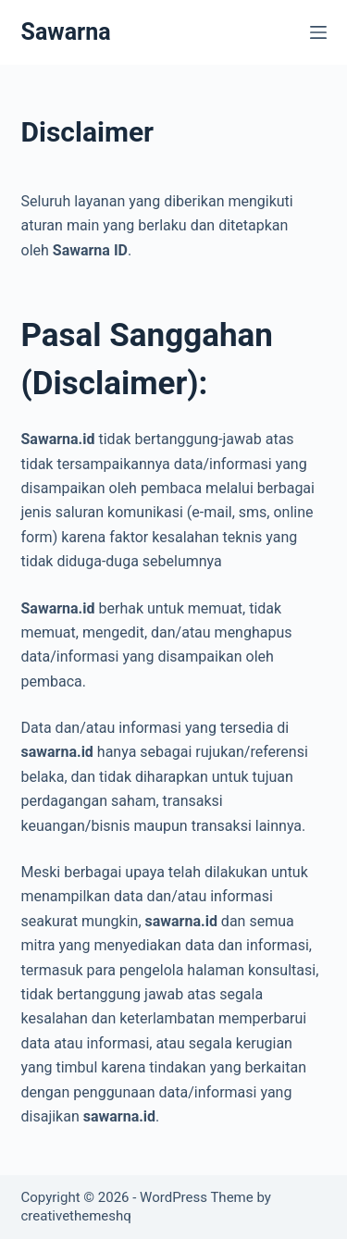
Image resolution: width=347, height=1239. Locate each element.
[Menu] (318, 32)
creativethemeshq (76, 1216)
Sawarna (66, 32)
